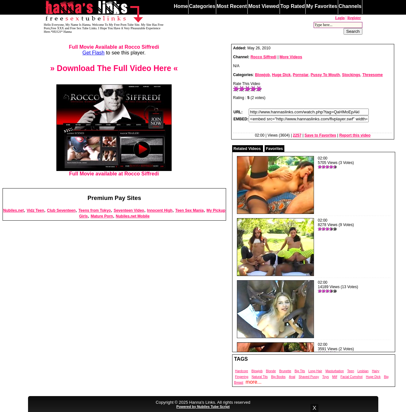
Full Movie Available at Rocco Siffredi (114, 47)
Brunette (285, 371)
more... (253, 382)
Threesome (372, 75)
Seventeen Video (129, 210)
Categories (202, 6)
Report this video (355, 135)
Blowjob (262, 75)
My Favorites (321, 6)
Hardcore (241, 371)
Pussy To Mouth (325, 75)
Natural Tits (260, 377)
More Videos (291, 57)
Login (340, 18)
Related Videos (247, 148)
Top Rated (292, 6)
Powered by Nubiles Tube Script (203, 406)
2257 (297, 135)
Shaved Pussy (309, 377)
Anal (292, 377)
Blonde (271, 371)
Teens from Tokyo (94, 210)
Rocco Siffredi (263, 57)
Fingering (241, 377)
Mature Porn (102, 216)
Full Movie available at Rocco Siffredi (114, 171)
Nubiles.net (13, 210)
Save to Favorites (320, 135)
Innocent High (160, 210)
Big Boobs (278, 377)
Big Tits (300, 371)
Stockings (351, 75)
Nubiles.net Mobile (133, 216)
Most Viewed (263, 6)
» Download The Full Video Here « (114, 68)
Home (181, 6)
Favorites (274, 148)
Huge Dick (281, 75)
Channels (349, 6)
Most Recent (232, 6)
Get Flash (93, 52)
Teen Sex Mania (189, 210)
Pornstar (300, 75)
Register (354, 18)
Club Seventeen (61, 210)
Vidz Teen (35, 210)
